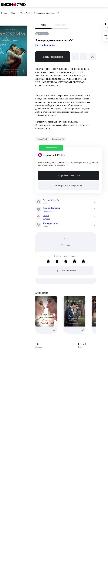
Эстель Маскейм (45, 45)
